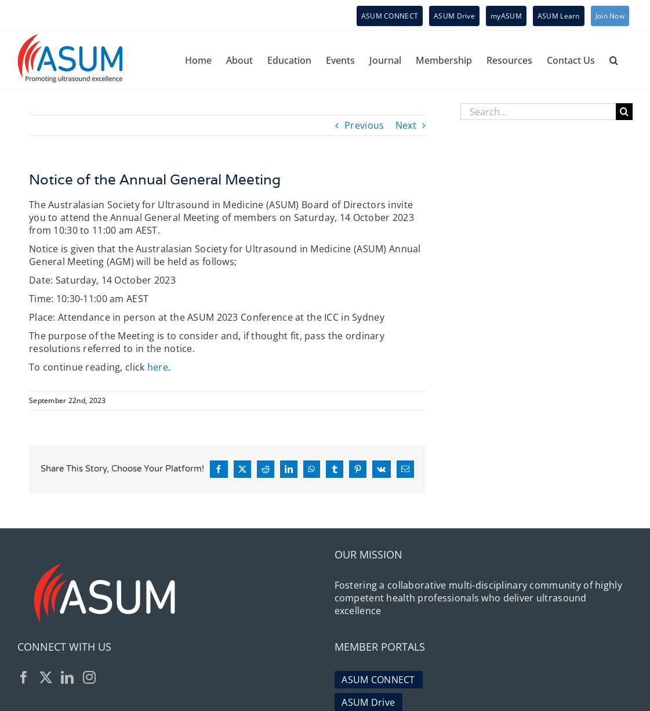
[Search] (624, 111)
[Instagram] (89, 677)
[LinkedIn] (67, 677)
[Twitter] (45, 677)
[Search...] (538, 111)
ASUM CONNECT (378, 679)
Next (405, 125)
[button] (613, 60)
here (157, 367)
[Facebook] (23, 677)
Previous (364, 125)
